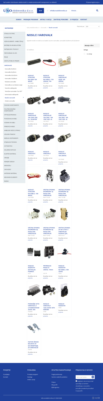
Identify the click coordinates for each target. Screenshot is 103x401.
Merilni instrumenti (11, 138)
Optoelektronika (10, 115)
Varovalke (8, 65)
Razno (6, 181)
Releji (6, 57)
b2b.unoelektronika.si (33, 27)
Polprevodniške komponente (9, 110)
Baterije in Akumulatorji (12, 45)
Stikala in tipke (9, 33)
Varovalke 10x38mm (11, 78)
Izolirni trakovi (9, 134)
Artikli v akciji (46, 19)
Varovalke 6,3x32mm (11, 75)
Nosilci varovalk (10, 98)
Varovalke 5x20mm (10, 69)
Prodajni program (30, 19)
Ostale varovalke (10, 101)
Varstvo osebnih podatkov (59, 377)
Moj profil (54, 385)
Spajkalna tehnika (10, 142)
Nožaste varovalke (10, 82)
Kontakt (83, 19)
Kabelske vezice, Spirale (12, 130)
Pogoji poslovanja (57, 374)
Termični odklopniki (11, 88)
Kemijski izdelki (9, 162)
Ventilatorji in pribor (11, 61)
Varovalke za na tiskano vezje (13, 85)
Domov (18, 19)
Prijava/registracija (93, 2)
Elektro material (10, 154)
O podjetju (74, 19)
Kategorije (9, 28)
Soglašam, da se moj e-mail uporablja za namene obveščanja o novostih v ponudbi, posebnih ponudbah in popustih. (85, 386)
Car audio (7, 169)
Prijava (54, 382)
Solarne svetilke (10, 150)
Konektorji (8, 37)
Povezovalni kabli (10, 119)
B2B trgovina (55, 387)
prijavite (30, 88)
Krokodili (7, 165)
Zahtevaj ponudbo (61, 19)
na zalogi (89, 54)
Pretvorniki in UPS (10, 53)
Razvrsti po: (80, 26)
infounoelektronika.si (58, 11)
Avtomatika (8, 146)
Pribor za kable (9, 126)
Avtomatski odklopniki (11, 94)
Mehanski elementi (10, 177)
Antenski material (10, 173)
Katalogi (29, 377)
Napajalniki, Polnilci (11, 49)
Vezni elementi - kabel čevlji (13, 41)
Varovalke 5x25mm (10, 72)
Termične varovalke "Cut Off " (13, 91)
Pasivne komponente (11, 105)
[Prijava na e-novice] (93, 377)
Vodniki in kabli (9, 122)
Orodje (6, 158)
